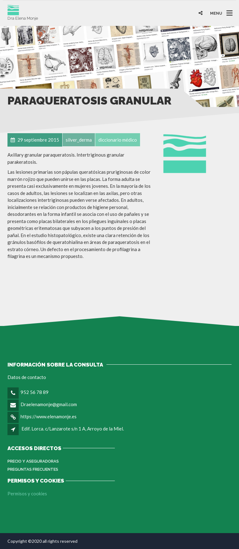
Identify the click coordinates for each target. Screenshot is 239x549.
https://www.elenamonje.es (49, 416)
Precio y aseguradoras (33, 461)
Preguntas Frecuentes (32, 469)
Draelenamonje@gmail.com (49, 404)
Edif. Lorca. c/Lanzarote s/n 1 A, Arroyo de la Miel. (72, 428)
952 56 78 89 (35, 392)
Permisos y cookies (27, 493)
